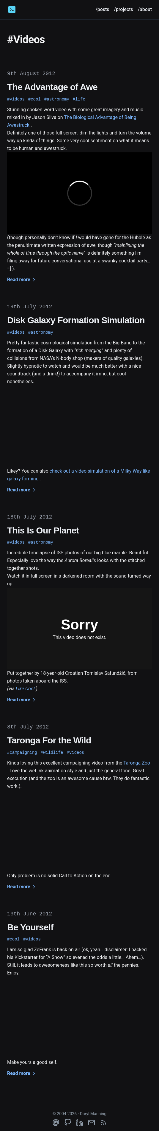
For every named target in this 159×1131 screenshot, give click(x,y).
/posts (102, 9)
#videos (16, 99)
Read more (21, 279)
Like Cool (25, 688)
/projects (123, 9)
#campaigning (22, 752)
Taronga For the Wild (49, 740)
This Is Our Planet (43, 530)
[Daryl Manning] (12, 9)
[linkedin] (79, 1122)
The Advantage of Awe (52, 87)
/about (145, 9)
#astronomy (56, 99)
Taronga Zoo (136, 763)
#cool (34, 99)
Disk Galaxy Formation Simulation (76, 320)
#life (79, 99)
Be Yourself (30, 927)
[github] (67, 1122)
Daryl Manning (93, 1113)
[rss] (103, 1122)
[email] (91, 1122)
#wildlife (52, 752)
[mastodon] (55, 1122)
